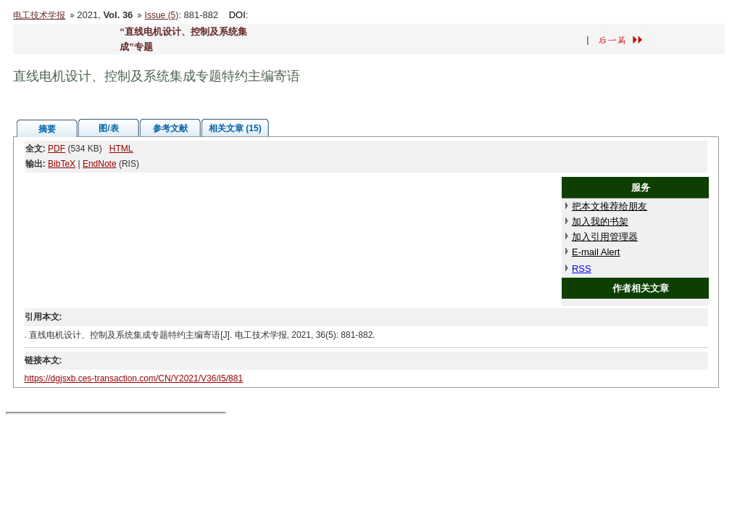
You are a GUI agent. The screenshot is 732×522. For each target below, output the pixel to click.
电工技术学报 (39, 15)
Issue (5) (162, 15)
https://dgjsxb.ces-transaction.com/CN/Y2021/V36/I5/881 (134, 378)
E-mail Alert (596, 251)
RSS (581, 268)
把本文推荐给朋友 (609, 206)
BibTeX (61, 164)
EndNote (100, 164)
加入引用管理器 (605, 236)
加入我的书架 (600, 221)
